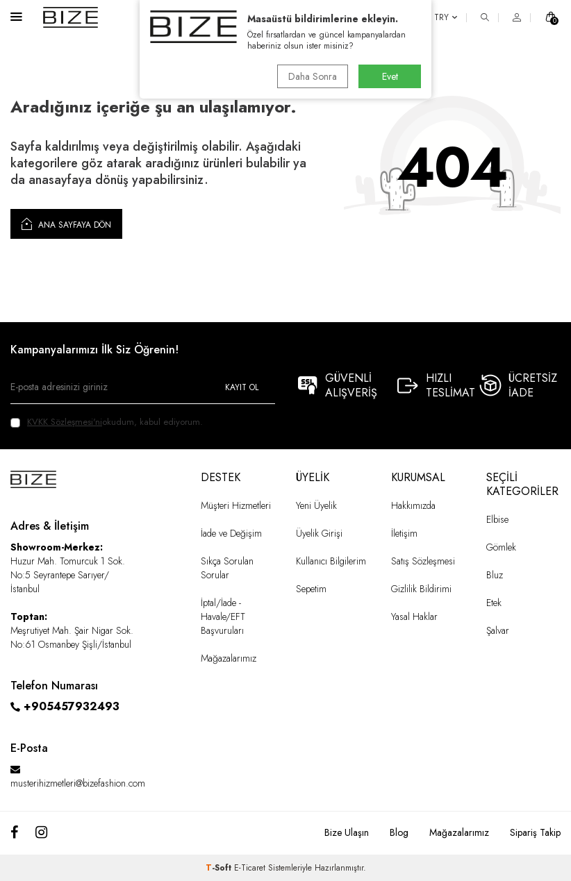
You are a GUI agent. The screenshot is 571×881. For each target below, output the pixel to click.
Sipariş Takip (535, 832)
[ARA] (485, 17)
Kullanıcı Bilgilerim (331, 561)
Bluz (494, 575)
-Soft (220, 868)
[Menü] (16, 16)
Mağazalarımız (228, 658)
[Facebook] (14, 833)
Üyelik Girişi (319, 533)
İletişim (404, 533)
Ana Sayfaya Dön (66, 224)
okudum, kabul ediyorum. (106, 422)
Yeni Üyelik (316, 505)
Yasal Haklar (414, 616)
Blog (399, 832)
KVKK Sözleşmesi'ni (64, 421)
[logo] (70, 17)
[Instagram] (41, 833)
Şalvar (497, 630)
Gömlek (501, 547)
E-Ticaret (249, 868)
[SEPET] (551, 17)
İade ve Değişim (231, 533)
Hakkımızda (413, 505)
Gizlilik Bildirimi (421, 589)
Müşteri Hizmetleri (236, 505)
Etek (494, 603)
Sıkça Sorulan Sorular (227, 568)
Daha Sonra (312, 76)
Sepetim (311, 589)
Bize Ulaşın (346, 832)
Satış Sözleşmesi (423, 561)
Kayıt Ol (241, 387)
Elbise (497, 519)
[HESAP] (516, 17)
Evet (390, 76)
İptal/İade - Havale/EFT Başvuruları (223, 616)
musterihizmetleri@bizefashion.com (77, 783)
